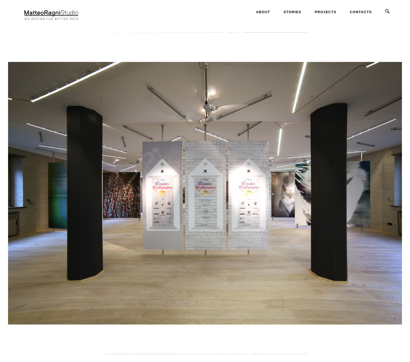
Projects (325, 12)
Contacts (361, 12)
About (263, 12)
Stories (292, 12)
